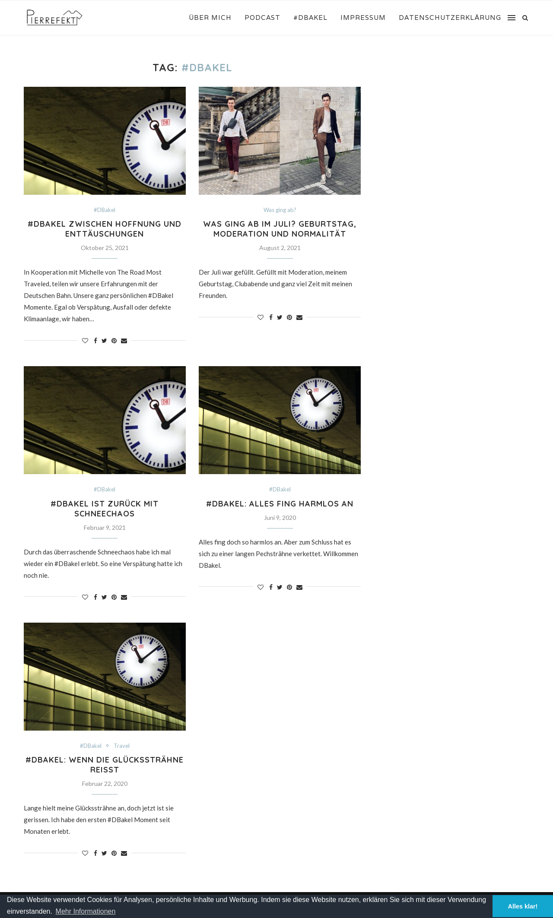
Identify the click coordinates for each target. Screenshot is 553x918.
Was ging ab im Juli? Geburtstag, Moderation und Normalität (279, 229)
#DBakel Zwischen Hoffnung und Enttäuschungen (104, 229)
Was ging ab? (280, 210)
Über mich (210, 17)
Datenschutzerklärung (450, 17)
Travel (122, 746)
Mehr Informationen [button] (86, 911)
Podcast (262, 17)
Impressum (363, 17)
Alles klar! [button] (523, 906)
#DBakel (310, 17)
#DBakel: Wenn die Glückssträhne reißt (104, 765)
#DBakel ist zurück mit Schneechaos (105, 509)
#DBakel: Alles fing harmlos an (279, 504)
